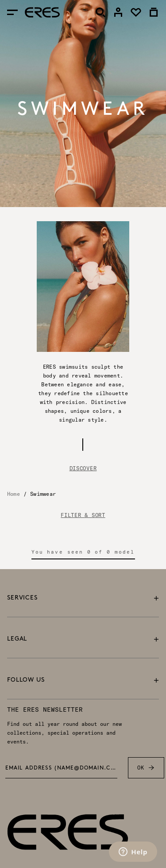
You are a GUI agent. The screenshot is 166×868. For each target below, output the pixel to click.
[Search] (100, 12)
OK (145, 767)
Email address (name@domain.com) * (61, 768)
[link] (118, 12)
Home (13, 494)
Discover (83, 468)
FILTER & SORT (83, 515)
